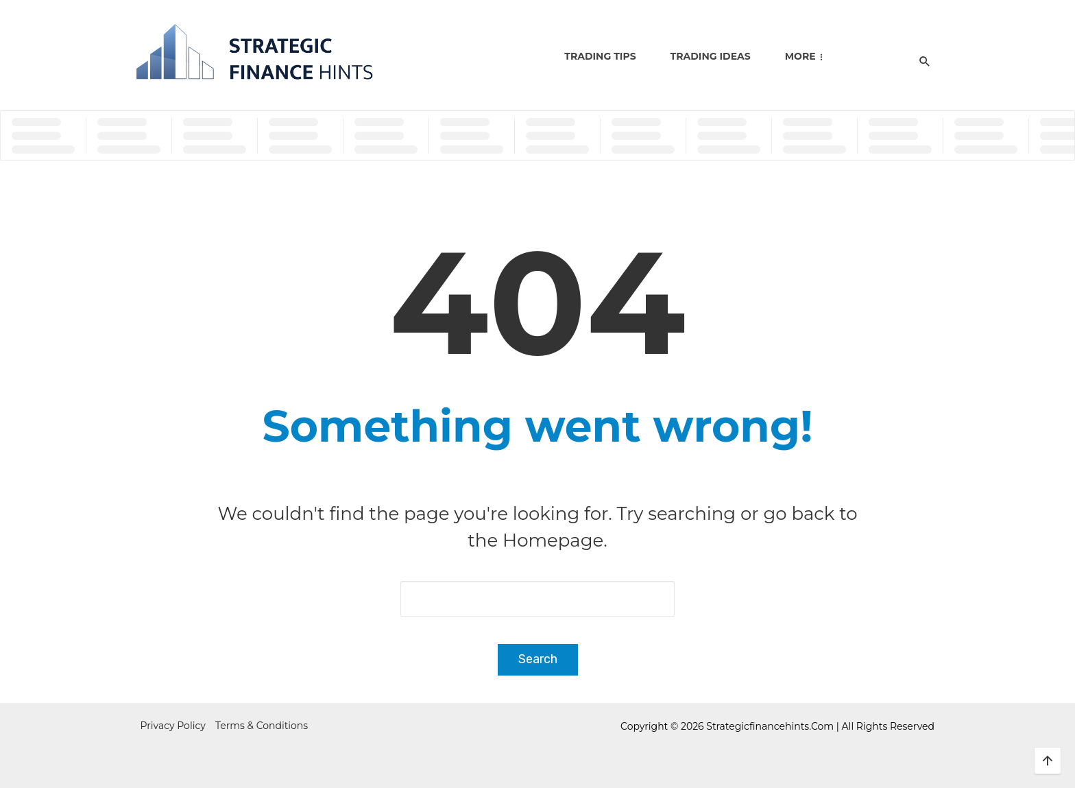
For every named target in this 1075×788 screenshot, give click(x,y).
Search (537, 659)
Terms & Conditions (261, 725)
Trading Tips (600, 56)
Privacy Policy (173, 725)
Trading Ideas (711, 56)
